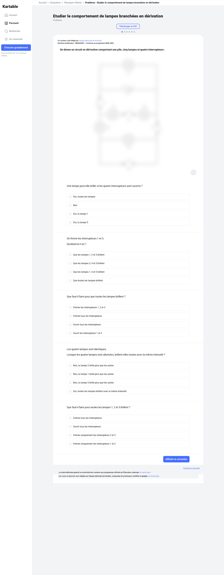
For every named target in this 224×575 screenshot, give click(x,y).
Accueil (11, 15)
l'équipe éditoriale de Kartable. (90, 41)
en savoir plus (145, 472)
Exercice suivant (191, 468)
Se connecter (14, 39)
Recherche (12, 31)
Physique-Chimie (73, 2)
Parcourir (12, 23)
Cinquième (55, 2)
